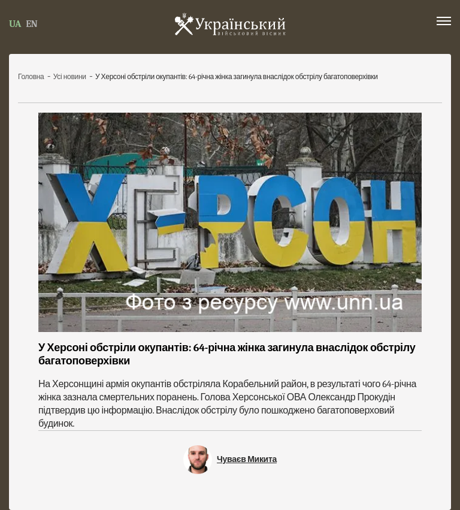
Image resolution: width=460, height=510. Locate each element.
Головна (32, 77)
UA (15, 24)
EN (31, 24)
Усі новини (70, 77)
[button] (444, 24)
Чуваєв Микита (247, 459)
